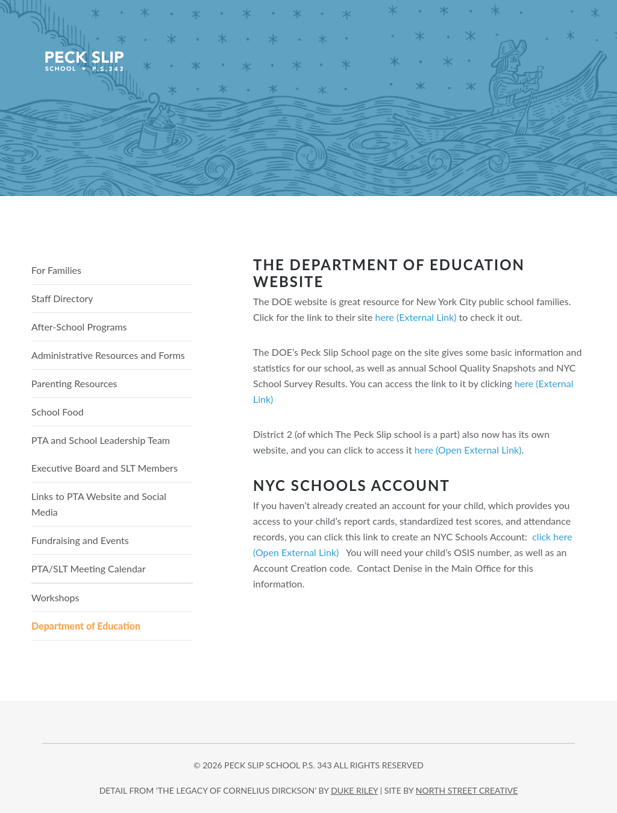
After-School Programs (79, 326)
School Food (57, 411)
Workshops (55, 597)
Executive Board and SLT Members (104, 467)
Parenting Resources (74, 383)
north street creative (467, 790)
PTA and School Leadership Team (100, 440)
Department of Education (85, 625)
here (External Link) (416, 317)
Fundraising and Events (80, 540)
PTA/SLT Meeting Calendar (88, 568)
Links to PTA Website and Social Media (98, 503)
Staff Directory (62, 298)
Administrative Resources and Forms (108, 355)
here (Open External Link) (468, 449)
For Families (56, 270)
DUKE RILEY (354, 790)
